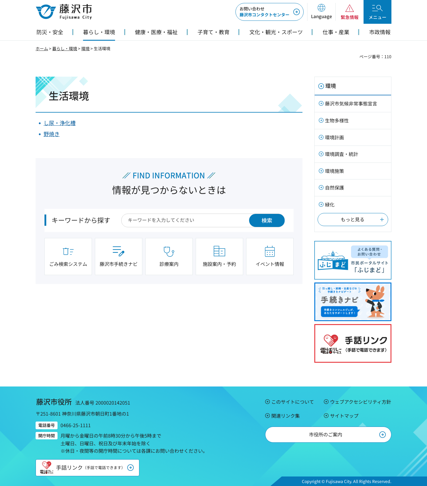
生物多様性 (337, 120)
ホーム (42, 48)
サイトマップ (344, 415)
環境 (85, 48)
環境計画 (334, 137)
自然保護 (334, 187)
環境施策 (334, 170)
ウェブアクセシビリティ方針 (360, 401)
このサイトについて (292, 401)
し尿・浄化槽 (60, 123)
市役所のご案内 (325, 434)
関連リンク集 (285, 415)
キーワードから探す (81, 220)
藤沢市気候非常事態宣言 (351, 103)
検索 (267, 220)
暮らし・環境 (64, 48)
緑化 (329, 204)
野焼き (52, 134)
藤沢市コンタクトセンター (264, 12)
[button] (321, 12)
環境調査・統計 (341, 153)
